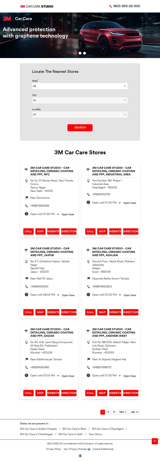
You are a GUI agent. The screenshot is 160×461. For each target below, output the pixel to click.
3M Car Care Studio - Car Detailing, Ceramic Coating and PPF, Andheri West (113, 332)
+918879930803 (102, 286)
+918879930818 (39, 206)
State (35, 80)
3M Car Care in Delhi (70, 434)
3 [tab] (84, 53)
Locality (36, 109)
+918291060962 (39, 367)
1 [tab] (75, 53)
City (34, 95)
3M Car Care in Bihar (74, 429)
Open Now (68, 214)
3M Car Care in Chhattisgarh (36, 434)
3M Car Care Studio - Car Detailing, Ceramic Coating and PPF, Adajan (113, 252)
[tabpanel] (80, 35)
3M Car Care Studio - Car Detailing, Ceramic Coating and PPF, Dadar (51, 332)
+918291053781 (101, 194)
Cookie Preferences (103, 449)
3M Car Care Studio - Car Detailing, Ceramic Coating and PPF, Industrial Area (113, 171)
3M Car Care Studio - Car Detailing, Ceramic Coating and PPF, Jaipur (51, 252)
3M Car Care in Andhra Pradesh (38, 429)
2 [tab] (80, 53)
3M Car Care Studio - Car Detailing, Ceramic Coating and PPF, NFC (51, 171)
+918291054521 (39, 286)
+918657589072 (101, 367)
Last (133, 412)
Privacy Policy (54, 449)
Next (121, 412)
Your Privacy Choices (75, 449)
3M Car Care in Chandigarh (108, 429)
